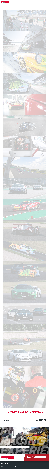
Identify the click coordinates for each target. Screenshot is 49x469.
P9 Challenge (5, 2)
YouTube (7, 463)
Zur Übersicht (7, 420)
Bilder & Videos (20, 447)
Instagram (5, 463)
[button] (40, 420)
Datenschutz (46, 466)
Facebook (2, 463)
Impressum (40, 466)
